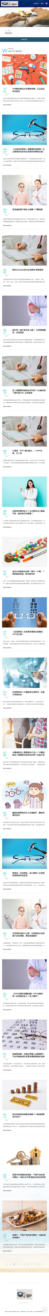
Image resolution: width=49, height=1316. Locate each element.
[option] (24, 17)
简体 (42, 3)
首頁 (5, 30)
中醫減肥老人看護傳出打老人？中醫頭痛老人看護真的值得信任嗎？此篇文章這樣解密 (28, 754)
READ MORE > (7, 105)
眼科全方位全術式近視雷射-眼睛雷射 (27, 270)
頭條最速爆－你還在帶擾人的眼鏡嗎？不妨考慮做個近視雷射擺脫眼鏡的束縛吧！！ (28, 1056)
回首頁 (36, 3)
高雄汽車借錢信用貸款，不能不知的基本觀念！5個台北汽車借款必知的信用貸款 (29, 1177)
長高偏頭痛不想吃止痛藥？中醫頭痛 (27, 209)
